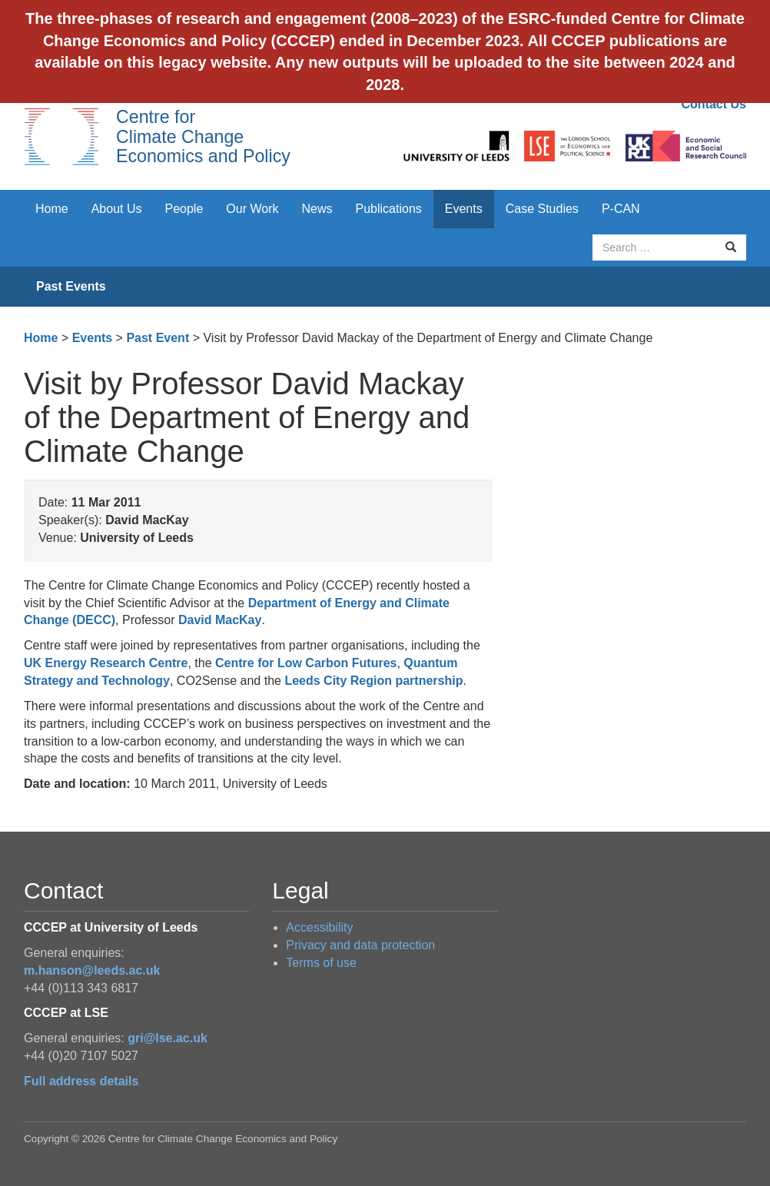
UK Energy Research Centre (106, 662)
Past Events (71, 286)
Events (464, 208)
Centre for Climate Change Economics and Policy (203, 136)
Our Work (252, 208)
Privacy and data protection (360, 945)
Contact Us (714, 104)
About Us (116, 208)
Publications (389, 208)
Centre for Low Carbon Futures (306, 662)
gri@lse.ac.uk (167, 1038)
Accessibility (319, 927)
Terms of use (321, 962)
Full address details (81, 1081)
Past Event (157, 337)
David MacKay (220, 619)
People (184, 208)
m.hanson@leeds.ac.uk (92, 970)
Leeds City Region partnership (373, 680)
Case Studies (542, 208)
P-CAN (621, 208)
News (316, 208)
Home (51, 208)
